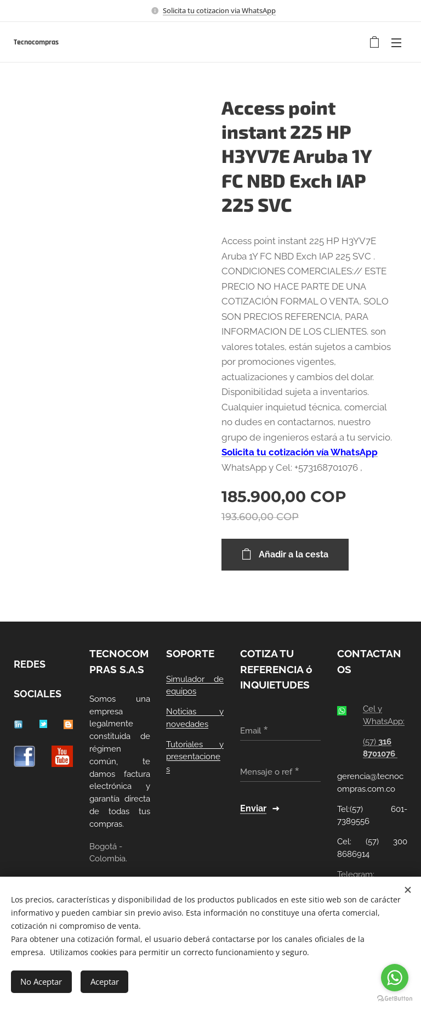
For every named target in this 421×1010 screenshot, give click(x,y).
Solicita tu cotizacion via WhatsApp (219, 10)
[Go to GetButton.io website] (394, 998)
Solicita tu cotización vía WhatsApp (299, 452)
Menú (396, 42)
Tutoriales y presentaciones (195, 756)
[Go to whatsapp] (394, 977)
